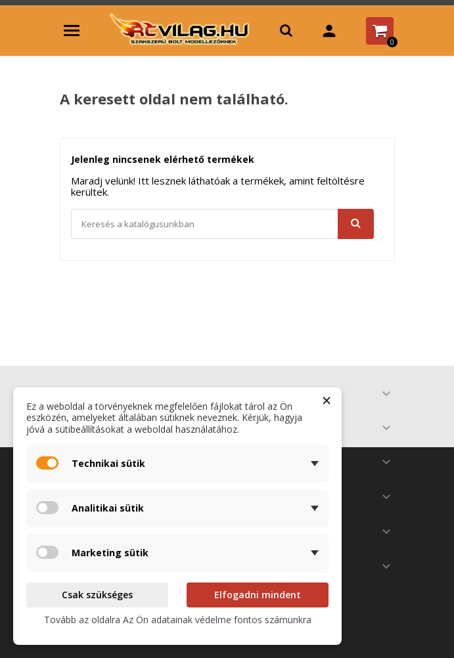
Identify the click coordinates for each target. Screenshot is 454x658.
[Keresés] (222, 224)
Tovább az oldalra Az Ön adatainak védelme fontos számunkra (177, 619)
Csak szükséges (97, 594)
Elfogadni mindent (257, 594)
